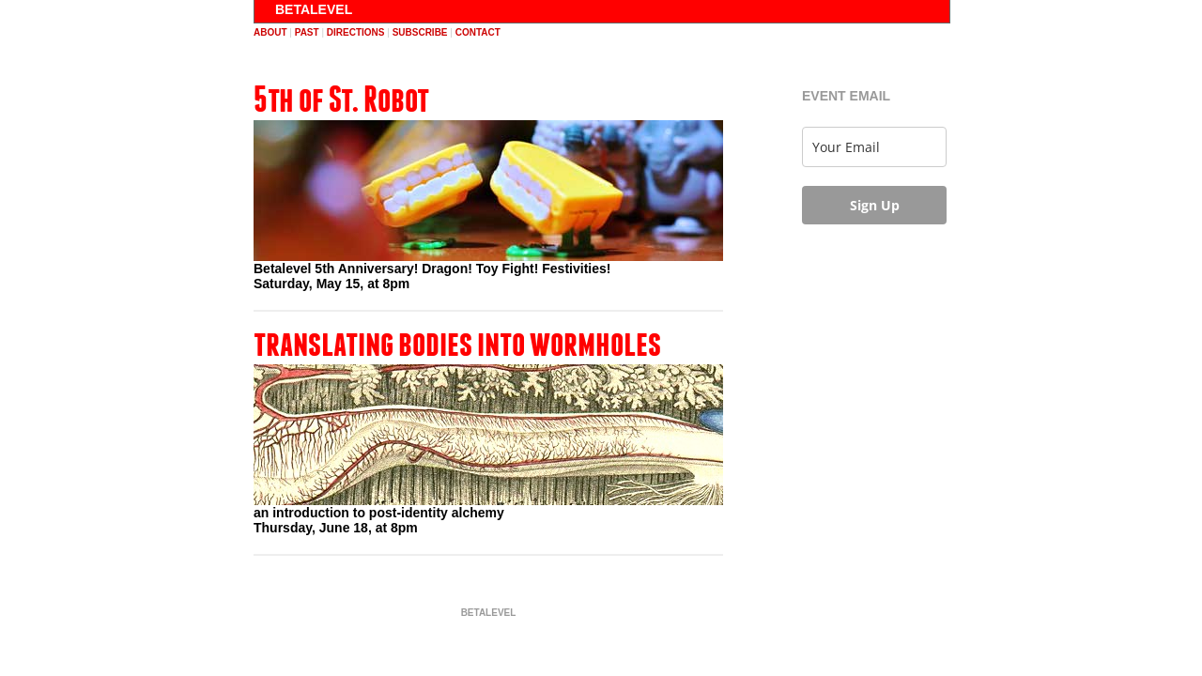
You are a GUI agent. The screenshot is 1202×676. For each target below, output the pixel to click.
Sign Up (875, 205)
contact (478, 32)
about (270, 32)
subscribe (420, 32)
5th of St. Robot (341, 98)
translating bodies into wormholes (457, 343)
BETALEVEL (313, 9)
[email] (874, 147)
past (307, 32)
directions (356, 32)
